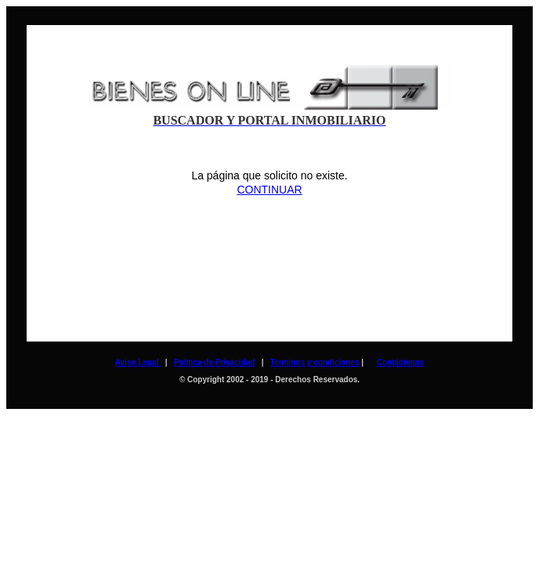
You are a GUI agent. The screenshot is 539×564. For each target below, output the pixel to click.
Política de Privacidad (214, 362)
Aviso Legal (138, 362)
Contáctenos (401, 362)
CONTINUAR (269, 189)
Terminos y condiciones (315, 362)
